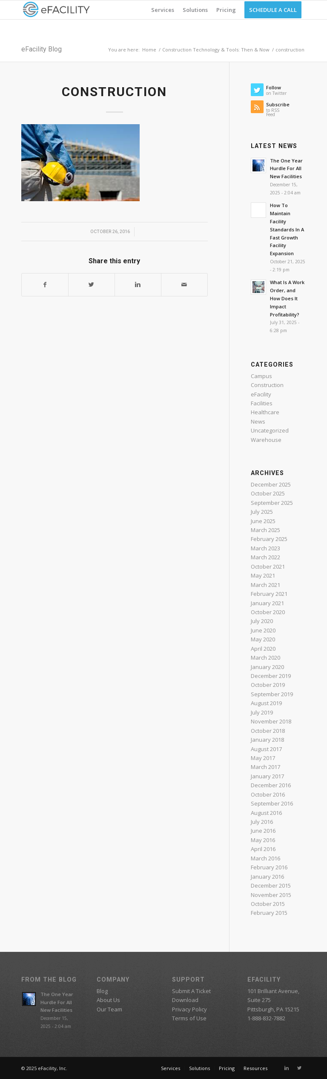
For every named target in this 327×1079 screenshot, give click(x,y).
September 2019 (272, 694)
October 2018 (268, 731)
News (258, 421)
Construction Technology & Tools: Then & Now (216, 49)
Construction (267, 385)
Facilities (261, 403)
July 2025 (262, 511)
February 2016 (269, 867)
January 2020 (267, 667)
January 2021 (267, 603)
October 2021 (268, 566)
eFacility (261, 394)
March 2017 (265, 767)
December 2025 (271, 484)
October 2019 (268, 685)
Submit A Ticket (191, 991)
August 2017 (266, 749)
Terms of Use (189, 1018)
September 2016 (272, 803)
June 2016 (263, 830)
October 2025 (268, 493)
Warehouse (266, 440)
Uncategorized (270, 430)
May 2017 (263, 758)
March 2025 (265, 530)
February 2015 (269, 913)
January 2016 (267, 876)
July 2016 (262, 822)
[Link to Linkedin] (286, 1068)
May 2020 (263, 639)
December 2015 (271, 885)
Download (185, 1000)
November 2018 (271, 721)
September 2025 (272, 503)
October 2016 (268, 794)
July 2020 (262, 621)
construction (114, 91)
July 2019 (262, 712)
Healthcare (265, 412)
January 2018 (267, 739)
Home (149, 49)
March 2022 (265, 557)
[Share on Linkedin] (138, 284)
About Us (108, 1000)
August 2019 (266, 703)
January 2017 (267, 776)
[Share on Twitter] (92, 284)
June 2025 (263, 521)
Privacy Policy (189, 1009)
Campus (261, 376)
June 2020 (263, 630)
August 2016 (266, 813)
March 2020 (265, 657)
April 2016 (263, 849)
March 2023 (265, 548)
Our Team (109, 1009)
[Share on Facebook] (45, 284)
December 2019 (271, 676)
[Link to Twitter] (299, 1068)
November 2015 (271, 895)
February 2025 (269, 539)
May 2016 (263, 840)
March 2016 (265, 858)
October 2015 (268, 904)
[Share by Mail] (184, 284)
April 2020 (263, 648)
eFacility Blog (41, 49)
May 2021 (263, 575)
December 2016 (271, 785)
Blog (102, 991)
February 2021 (269, 594)
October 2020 (268, 612)
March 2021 (265, 585)
